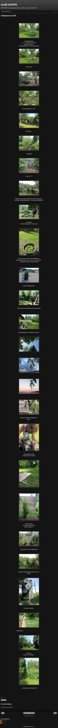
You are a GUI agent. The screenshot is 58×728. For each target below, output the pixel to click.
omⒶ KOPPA (9, 4)
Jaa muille (4, 700)
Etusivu (28, 713)
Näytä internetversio (29, 716)
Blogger (33, 726)
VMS (3, 723)
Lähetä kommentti (7, 707)
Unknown (4, 721)
